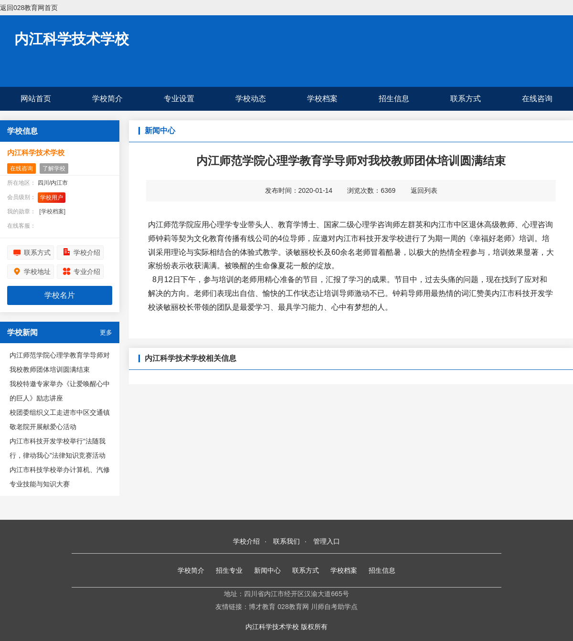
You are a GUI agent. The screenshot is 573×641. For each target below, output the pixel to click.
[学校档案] (52, 211)
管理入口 (326, 541)
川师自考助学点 (334, 606)
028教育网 (292, 606)
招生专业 (229, 570)
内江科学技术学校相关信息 (190, 358)
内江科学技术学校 (71, 39)
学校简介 (107, 99)
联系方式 (465, 99)
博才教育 (262, 606)
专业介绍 (87, 271)
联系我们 (286, 541)
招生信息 (394, 99)
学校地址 (37, 271)
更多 (106, 332)
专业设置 (179, 99)
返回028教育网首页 (29, 7)
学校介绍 (87, 252)
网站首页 (36, 99)
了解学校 (53, 168)
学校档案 (322, 99)
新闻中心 (267, 570)
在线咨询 (537, 99)
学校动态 (250, 99)
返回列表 (424, 190)
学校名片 (59, 295)
